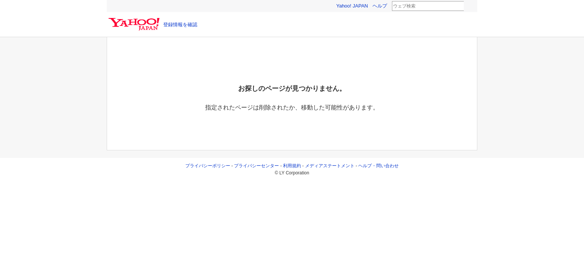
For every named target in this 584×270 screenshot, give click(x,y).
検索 (469, 6)
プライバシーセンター (256, 165)
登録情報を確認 (180, 24)
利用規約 (292, 165)
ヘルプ (379, 6)
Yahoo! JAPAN (352, 6)
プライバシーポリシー (207, 165)
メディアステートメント (330, 165)
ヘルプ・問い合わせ (378, 165)
